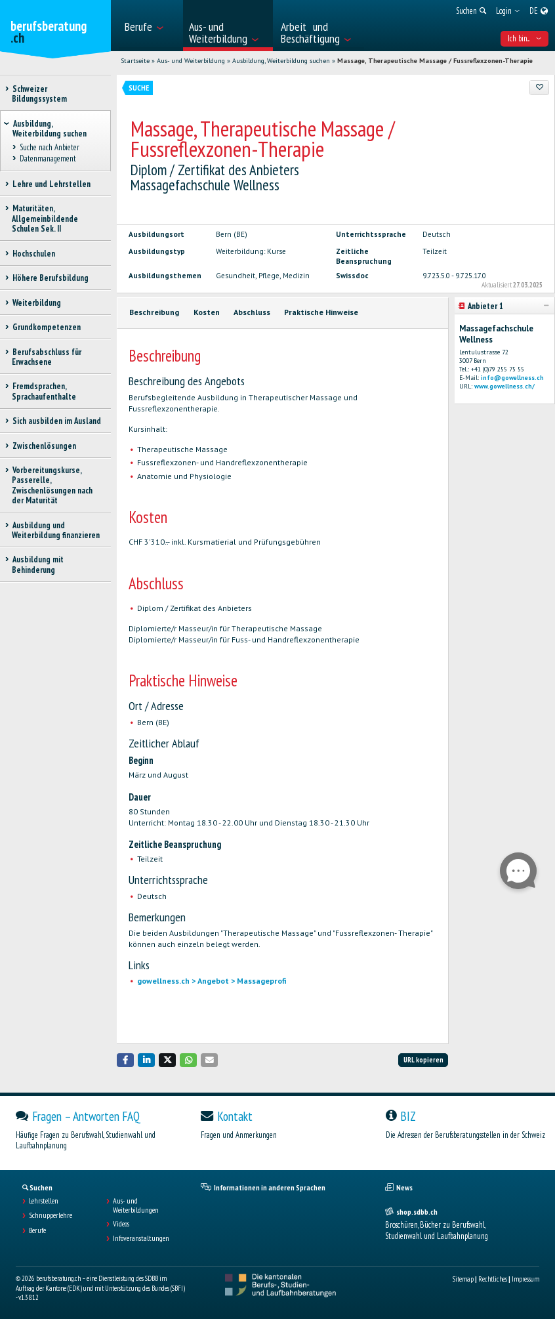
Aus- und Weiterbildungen (136, 1205)
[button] (125, 1060)
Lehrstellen (43, 1200)
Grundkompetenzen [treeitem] (46, 327)
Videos (121, 1223)
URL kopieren (423, 1059)
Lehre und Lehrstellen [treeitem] (51, 184)
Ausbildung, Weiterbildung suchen (281, 60)
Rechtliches (492, 1279)
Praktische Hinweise (321, 312)
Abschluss (252, 312)
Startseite (135, 60)
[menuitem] (150, 25)
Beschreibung (154, 312)
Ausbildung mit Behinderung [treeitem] (38, 564)
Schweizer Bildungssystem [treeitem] (39, 93)
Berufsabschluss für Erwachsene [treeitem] (46, 356)
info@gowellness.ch (512, 377)
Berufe (37, 1230)
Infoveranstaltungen (141, 1238)
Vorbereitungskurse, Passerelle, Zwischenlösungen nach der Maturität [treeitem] (52, 485)
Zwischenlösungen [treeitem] (44, 445)
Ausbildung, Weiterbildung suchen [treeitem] (49, 128)
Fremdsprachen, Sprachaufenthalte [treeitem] (44, 391)
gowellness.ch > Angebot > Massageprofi (212, 981)
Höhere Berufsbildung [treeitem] (50, 277)
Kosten (207, 312)
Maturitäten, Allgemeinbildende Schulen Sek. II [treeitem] (45, 218)
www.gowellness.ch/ (504, 386)
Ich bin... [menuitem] (524, 38)
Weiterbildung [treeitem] (36, 302)
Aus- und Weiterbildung (191, 60)
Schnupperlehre (50, 1215)
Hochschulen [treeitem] (33, 253)
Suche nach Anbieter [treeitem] (49, 148)
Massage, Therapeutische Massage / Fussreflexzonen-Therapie (435, 60)
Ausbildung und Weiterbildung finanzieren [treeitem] (56, 530)
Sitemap (463, 1279)
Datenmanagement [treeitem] (47, 158)
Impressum (525, 1279)
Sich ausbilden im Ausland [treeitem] (56, 421)
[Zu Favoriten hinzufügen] (539, 87)
